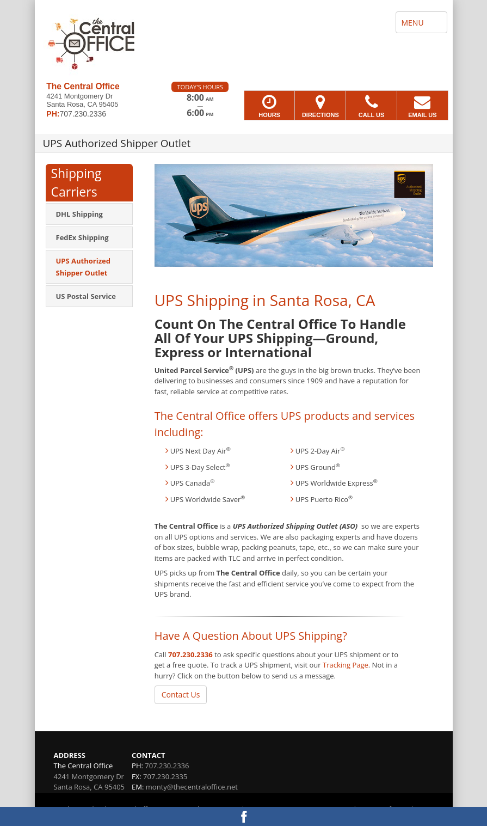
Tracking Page (345, 665)
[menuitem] (89, 214)
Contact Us (181, 694)
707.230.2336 (190, 654)
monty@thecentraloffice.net (192, 787)
